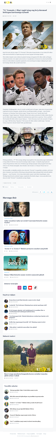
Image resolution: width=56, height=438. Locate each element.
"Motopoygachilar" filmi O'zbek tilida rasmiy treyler (24, 390)
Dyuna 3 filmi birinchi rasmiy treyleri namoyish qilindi (24, 275)
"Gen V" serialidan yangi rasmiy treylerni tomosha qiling (25, 421)
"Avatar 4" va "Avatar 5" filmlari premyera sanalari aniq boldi (26, 249)
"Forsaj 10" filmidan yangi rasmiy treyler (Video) (23, 415)
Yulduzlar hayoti (21, 433)
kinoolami (29, 187)
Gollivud (12, 187)
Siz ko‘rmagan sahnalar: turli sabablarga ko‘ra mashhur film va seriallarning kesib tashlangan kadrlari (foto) (27, 310)
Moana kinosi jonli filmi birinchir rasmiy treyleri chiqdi (24, 300)
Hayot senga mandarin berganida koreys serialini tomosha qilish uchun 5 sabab (25, 375)
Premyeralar (21, 187)
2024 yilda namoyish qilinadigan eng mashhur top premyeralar (27, 396)
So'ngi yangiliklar (31, 433)
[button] (50, 2)
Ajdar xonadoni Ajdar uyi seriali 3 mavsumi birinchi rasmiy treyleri (25, 222)
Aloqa (44, 433)
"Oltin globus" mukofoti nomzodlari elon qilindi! (23, 327)
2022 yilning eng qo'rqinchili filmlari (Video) (22, 409)
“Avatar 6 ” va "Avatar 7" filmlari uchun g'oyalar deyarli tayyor (26, 402)
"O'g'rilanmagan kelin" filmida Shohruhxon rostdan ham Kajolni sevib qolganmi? (29, 316)
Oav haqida (39, 433)
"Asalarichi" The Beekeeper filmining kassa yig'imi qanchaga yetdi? (28, 305)
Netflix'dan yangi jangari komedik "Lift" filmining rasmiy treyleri (27, 322)
